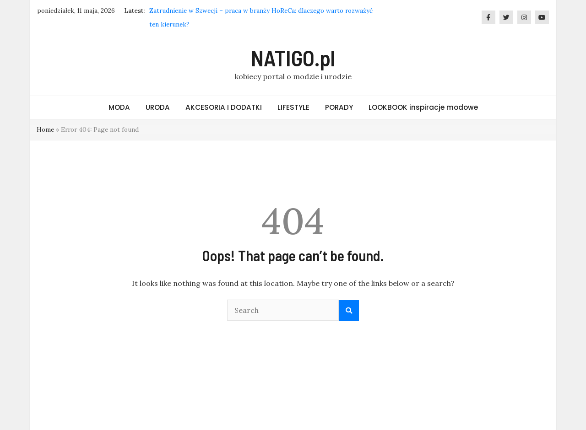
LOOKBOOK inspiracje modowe (423, 107)
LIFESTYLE (293, 107)
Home (45, 129)
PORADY (339, 107)
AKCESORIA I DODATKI (223, 107)
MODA (119, 107)
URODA (158, 107)
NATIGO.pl (293, 57)
